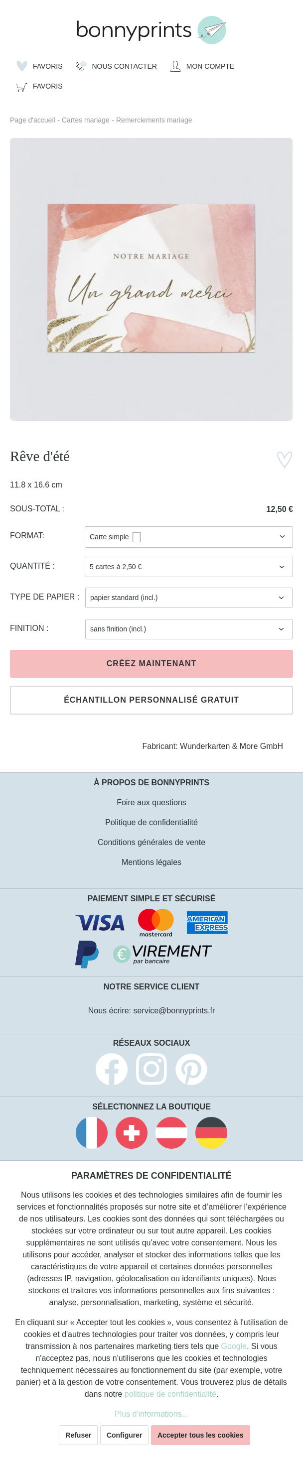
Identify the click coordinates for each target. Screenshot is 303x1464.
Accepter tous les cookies (200, 1435)
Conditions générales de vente (151, 842)
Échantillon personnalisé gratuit (151, 700)
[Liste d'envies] (39, 66)
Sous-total (36, 508)
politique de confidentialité (170, 1394)
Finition (28, 628)
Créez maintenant (151, 663)
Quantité (31, 566)
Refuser (78, 1435)
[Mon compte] (202, 66)
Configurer (125, 1435)
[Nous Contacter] (116, 66)
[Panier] (39, 86)
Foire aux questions (151, 802)
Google (234, 1346)
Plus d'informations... (151, 1414)
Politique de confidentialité (151, 822)
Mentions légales (151, 862)
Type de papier (43, 597)
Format (26, 535)
